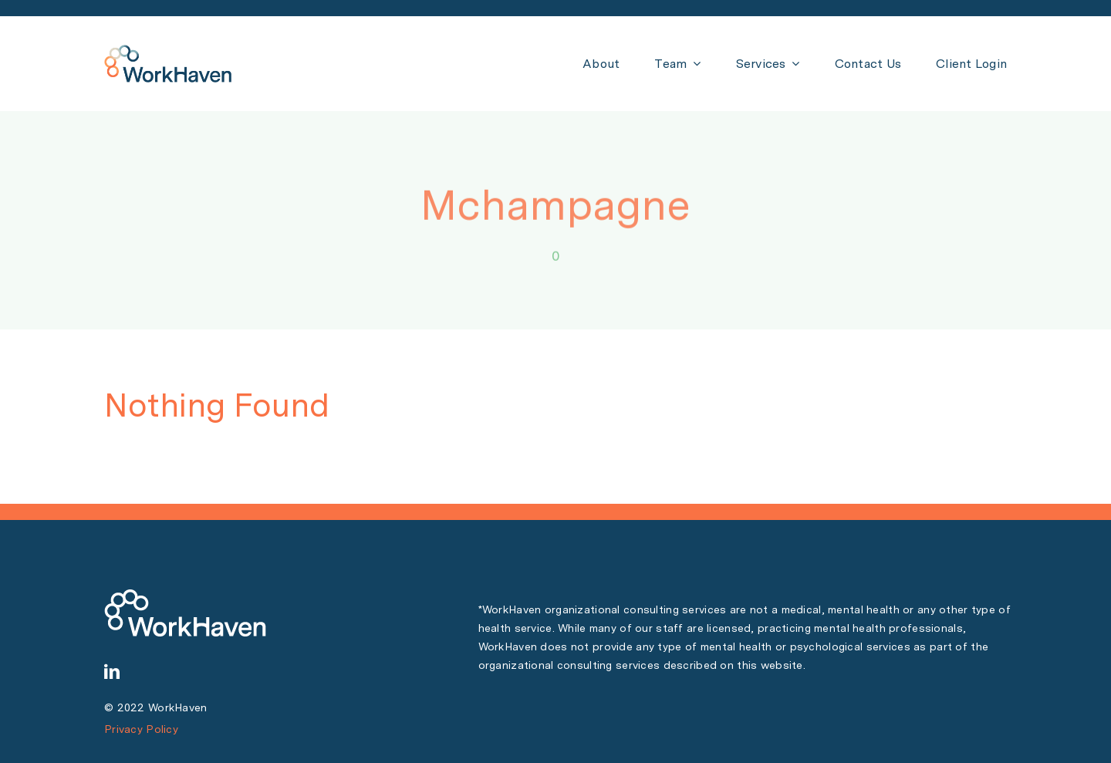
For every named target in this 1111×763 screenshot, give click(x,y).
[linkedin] (112, 672)
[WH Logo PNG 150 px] (167, 52)
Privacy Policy (141, 729)
